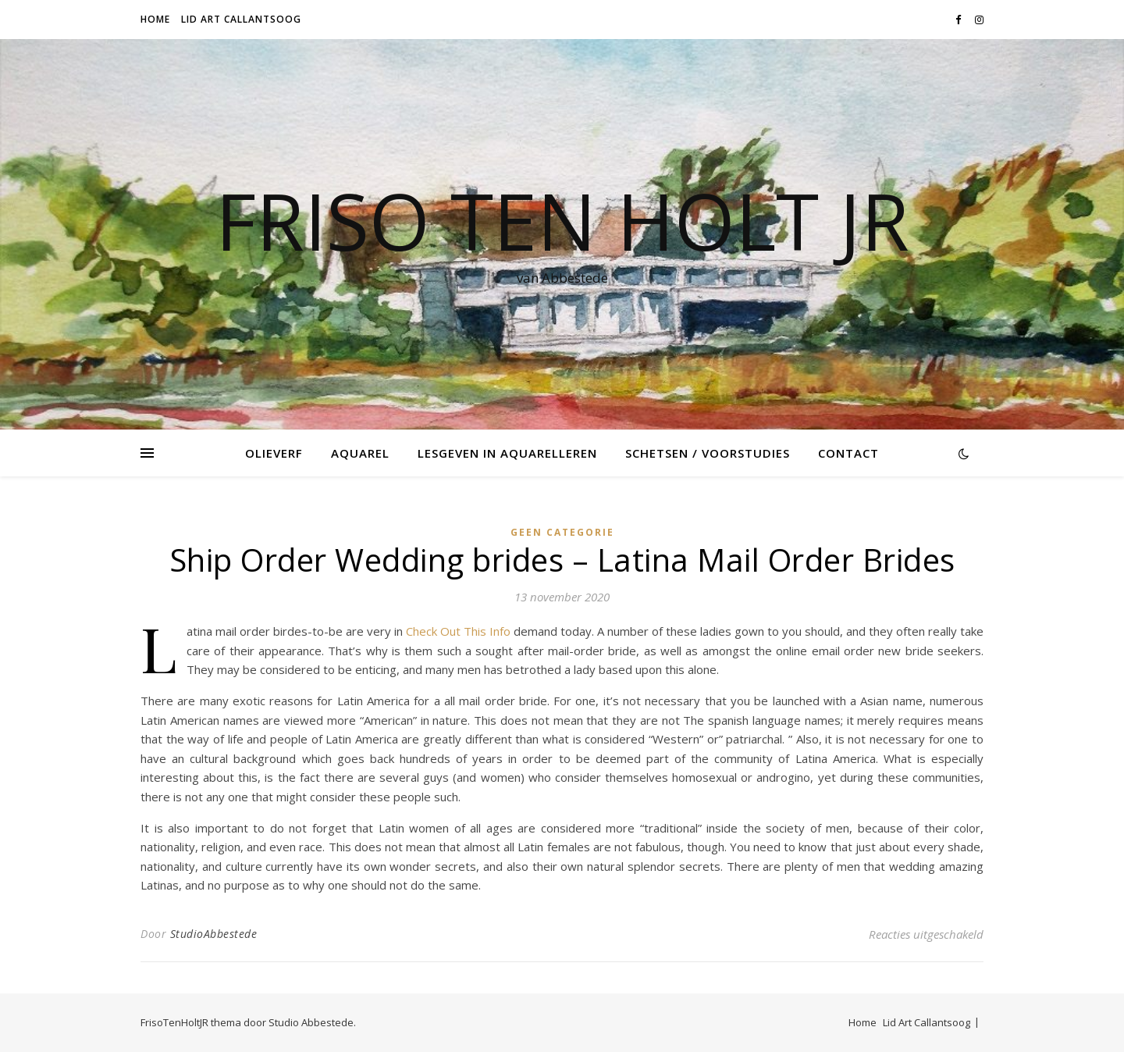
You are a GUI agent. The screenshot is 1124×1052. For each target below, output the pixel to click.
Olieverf (274, 453)
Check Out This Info (458, 631)
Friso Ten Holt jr (562, 220)
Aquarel (360, 453)
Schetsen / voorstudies (707, 453)
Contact (848, 453)
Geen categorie (562, 532)
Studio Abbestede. (312, 1022)
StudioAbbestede (214, 933)
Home (155, 19)
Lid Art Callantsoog (241, 19)
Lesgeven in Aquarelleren (507, 453)
